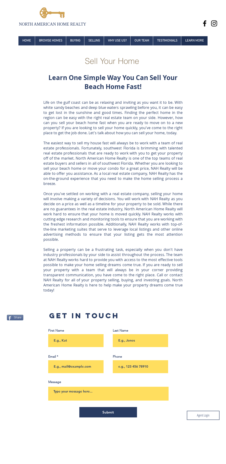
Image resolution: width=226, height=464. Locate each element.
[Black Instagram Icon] (214, 23)
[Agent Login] (203, 415)
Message (54, 382)
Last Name (120, 330)
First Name (56, 330)
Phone (117, 356)
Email (52, 356)
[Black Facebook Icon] (205, 23)
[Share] (15, 317)
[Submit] (108, 412)
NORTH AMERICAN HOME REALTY (52, 24)
